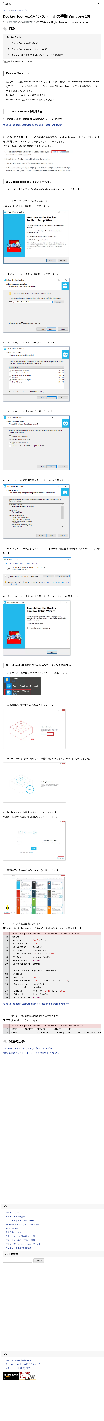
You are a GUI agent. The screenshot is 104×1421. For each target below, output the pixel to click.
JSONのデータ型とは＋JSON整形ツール (23, 1224)
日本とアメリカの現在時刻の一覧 (20, 1236)
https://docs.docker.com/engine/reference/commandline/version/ (36, 1003)
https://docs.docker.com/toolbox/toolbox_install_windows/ (32, 125)
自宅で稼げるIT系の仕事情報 (18, 1248)
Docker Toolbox (15, 37)
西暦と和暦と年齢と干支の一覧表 (20, 1240)
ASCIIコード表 (12, 1228)
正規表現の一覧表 (13, 1232)
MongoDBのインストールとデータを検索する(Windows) (31, 1053)
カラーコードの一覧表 (15, 1216)
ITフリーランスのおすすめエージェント (23, 1244)
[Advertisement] (52, 1080)
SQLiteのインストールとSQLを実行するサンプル (27, 1048)
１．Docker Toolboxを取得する (22, 43)
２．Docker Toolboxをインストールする (27, 49)
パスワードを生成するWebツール (20, 1220)
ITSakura (7, 4)
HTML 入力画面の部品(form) (18, 1360)
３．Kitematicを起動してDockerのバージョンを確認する (35, 55)
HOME (6, 10)
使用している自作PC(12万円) (18, 1368)
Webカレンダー (12, 1213)
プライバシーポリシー (79, 23)
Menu (98, 3)
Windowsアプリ (20, 10)
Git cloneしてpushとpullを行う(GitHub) (23, 1364)
